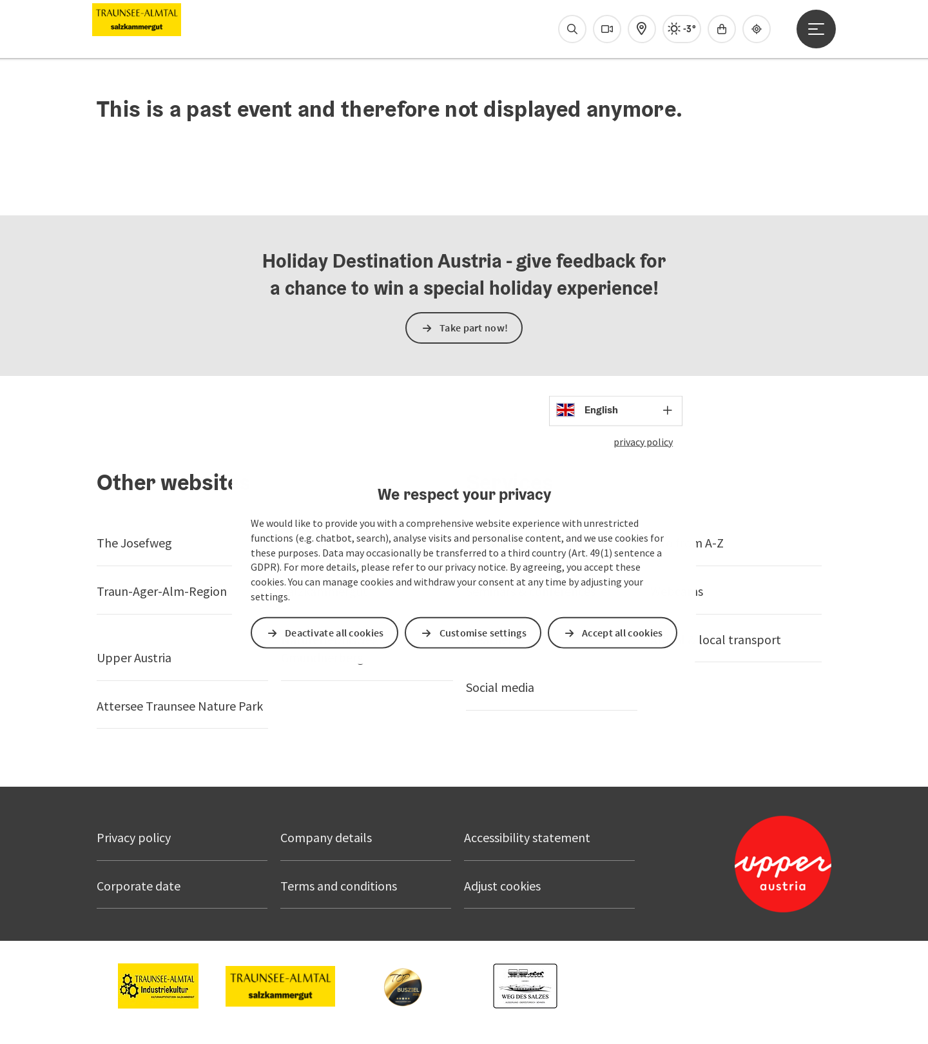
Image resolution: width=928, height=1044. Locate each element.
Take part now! (474, 327)
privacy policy (643, 441)
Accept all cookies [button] (622, 632)
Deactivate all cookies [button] (334, 632)
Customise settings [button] (483, 632)
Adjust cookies (502, 886)
